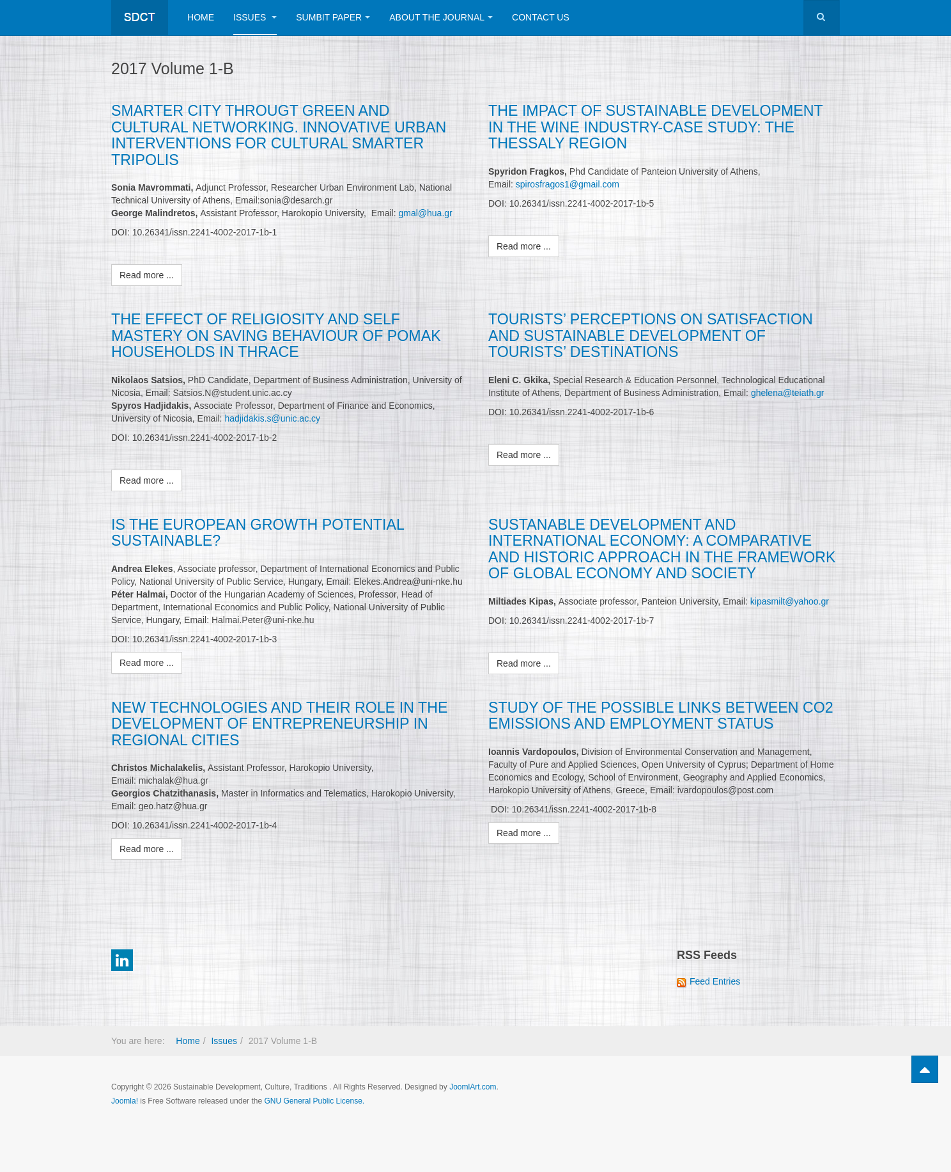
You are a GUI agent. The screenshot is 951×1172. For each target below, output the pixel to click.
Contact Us (540, 17)
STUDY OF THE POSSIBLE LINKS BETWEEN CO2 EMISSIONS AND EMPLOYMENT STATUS (659, 713)
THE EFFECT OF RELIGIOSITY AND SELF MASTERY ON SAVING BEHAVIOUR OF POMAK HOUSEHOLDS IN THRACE (274, 335)
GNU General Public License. (314, 1099)
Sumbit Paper (333, 17)
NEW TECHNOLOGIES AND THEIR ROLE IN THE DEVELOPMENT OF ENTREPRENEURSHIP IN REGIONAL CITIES (277, 722)
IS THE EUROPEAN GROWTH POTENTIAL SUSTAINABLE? (256, 531)
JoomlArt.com (472, 1085)
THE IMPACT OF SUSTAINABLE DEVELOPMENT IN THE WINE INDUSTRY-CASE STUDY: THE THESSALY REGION (663, 127)
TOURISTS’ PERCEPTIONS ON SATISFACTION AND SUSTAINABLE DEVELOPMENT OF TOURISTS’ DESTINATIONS (649, 335)
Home (200, 17)
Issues (255, 17)
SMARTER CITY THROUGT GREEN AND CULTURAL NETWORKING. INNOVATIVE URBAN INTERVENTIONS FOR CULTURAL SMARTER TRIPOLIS (277, 135)
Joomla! (124, 1099)
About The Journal (441, 17)
